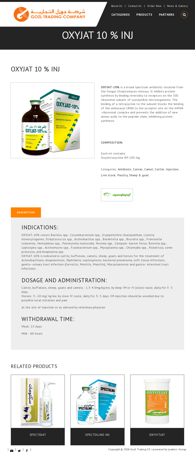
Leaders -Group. (177, 445)
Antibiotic (125, 165)
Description (26, 208)
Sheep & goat (139, 171)
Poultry (122, 171)
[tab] (26, 208)
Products (145, 12)
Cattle (159, 165)
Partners (166, 12)
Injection (172, 165)
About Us (117, 4)
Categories (122, 12)
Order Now (155, 4)
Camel (148, 165)
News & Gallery (176, 4)
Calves (138, 165)
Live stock (108, 171)
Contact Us (135, 4)
